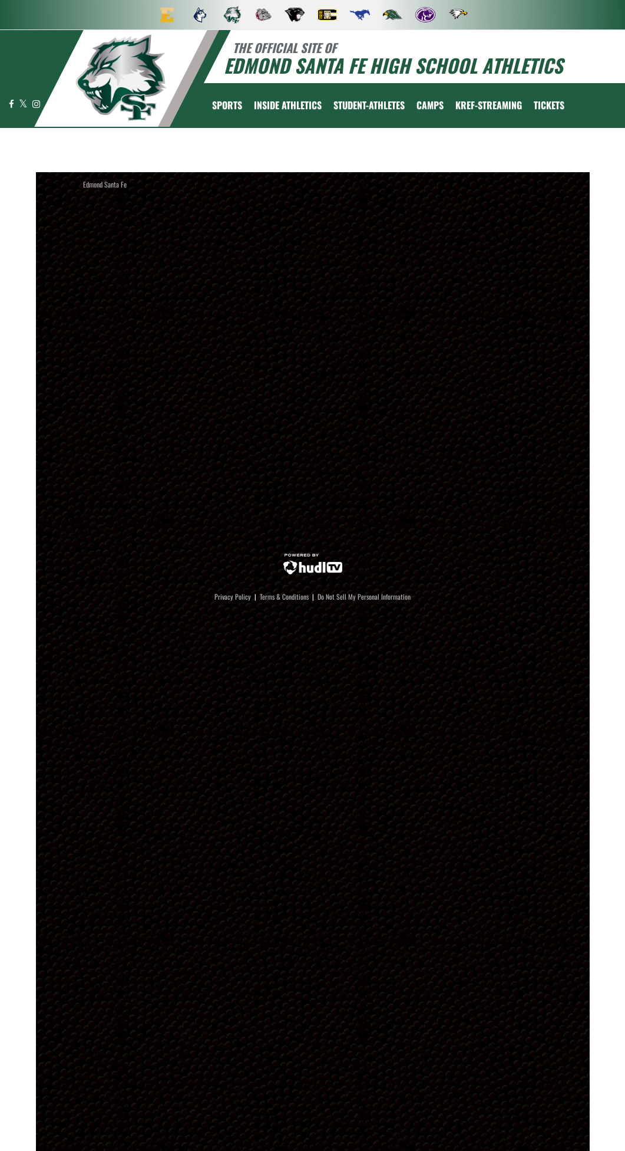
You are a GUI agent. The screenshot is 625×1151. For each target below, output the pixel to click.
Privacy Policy (232, 596)
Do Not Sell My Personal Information (364, 596)
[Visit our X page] (24, 103)
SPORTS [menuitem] (227, 105)
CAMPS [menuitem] (430, 105)
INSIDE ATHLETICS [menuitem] (288, 105)
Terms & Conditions (284, 596)
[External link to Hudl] (312, 563)
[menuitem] (167, 14)
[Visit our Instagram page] (36, 103)
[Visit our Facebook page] (12, 103)
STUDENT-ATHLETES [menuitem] (369, 105)
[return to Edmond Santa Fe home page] (121, 77)
